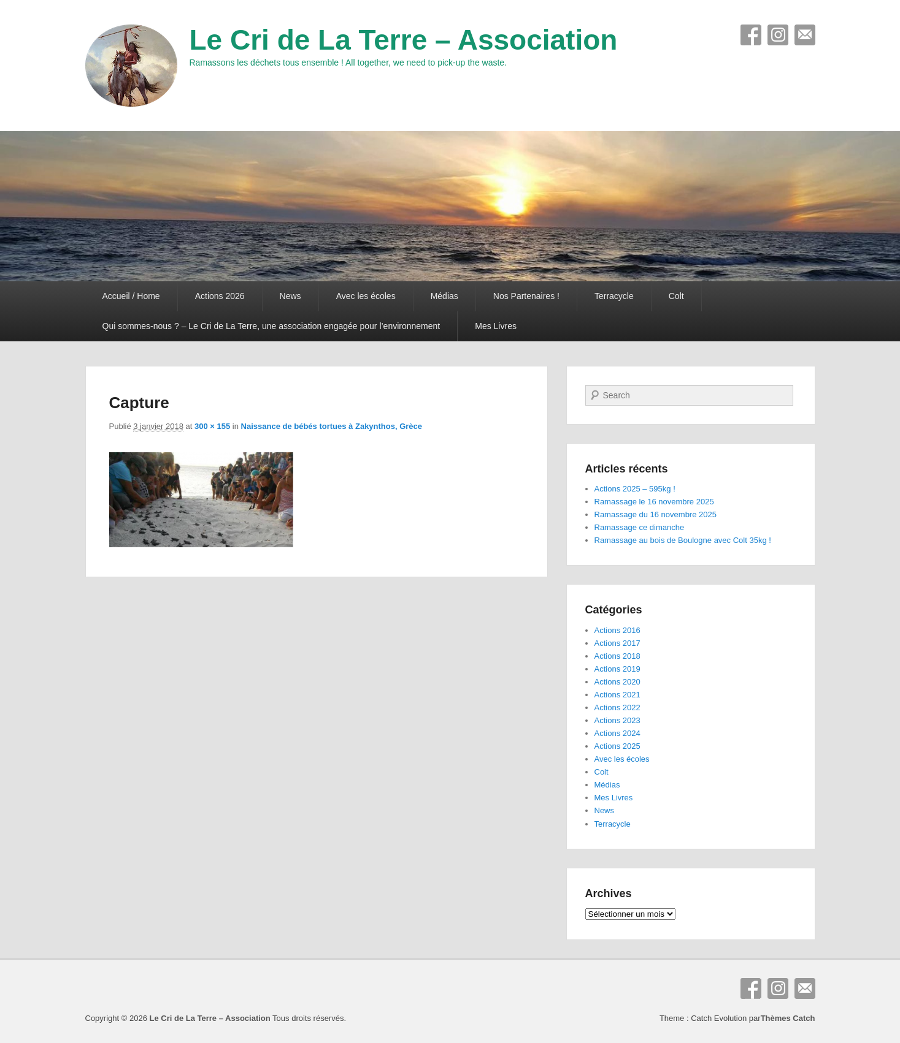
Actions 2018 (617, 656)
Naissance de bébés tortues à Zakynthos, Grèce (332, 426)
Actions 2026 (220, 296)
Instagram (777, 35)
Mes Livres (496, 326)
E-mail (804, 35)
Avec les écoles (366, 296)
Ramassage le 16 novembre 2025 (654, 501)
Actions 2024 (617, 733)
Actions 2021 (617, 694)
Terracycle (614, 296)
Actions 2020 (617, 681)
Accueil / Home (131, 296)
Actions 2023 (617, 720)
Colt (676, 296)
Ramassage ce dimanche (639, 527)
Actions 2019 (617, 668)
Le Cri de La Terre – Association (404, 40)
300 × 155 (212, 426)
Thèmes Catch (788, 1018)
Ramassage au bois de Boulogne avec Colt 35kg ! (682, 540)
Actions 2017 (617, 643)
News (290, 296)
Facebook (750, 35)
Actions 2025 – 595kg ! (634, 488)
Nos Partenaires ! (526, 296)
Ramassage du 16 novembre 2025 (655, 514)
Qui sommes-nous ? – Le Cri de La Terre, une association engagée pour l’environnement (271, 326)
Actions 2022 (617, 707)
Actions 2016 (617, 630)
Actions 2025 (617, 746)
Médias (444, 296)
